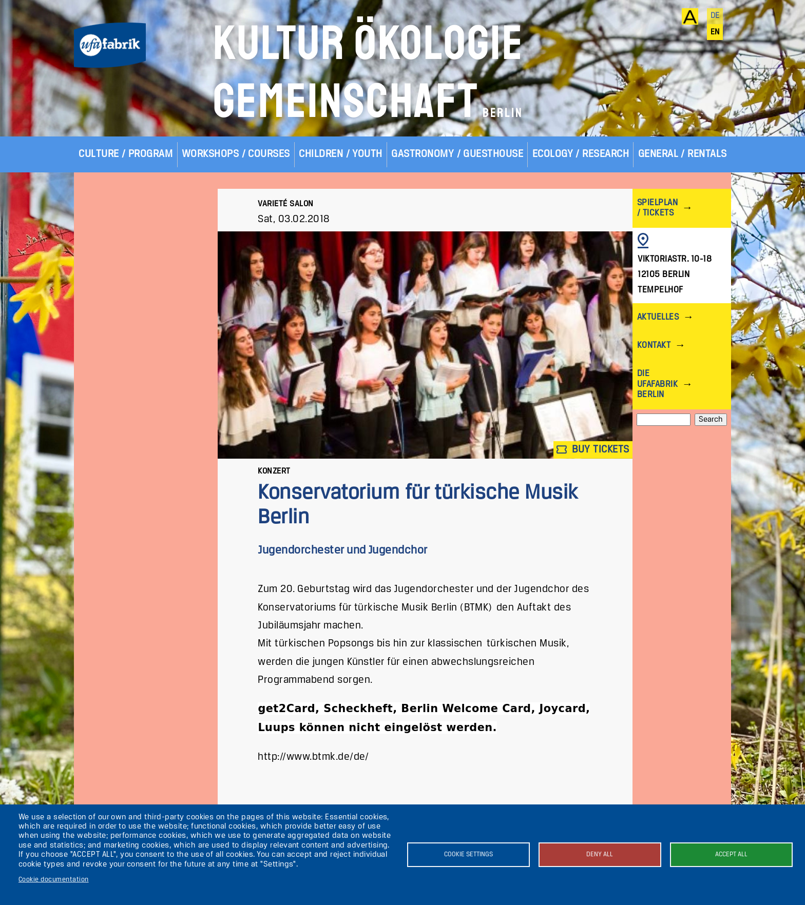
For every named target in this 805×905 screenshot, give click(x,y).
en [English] (715, 32)
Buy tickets (593, 449)
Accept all (731, 854)
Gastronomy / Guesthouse (457, 154)
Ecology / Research (580, 154)
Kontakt (653, 345)
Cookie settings (468, 854)
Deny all (599, 854)
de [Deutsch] (715, 16)
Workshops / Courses (236, 154)
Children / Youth (340, 154)
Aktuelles (658, 317)
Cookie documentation (53, 879)
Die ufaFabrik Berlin (657, 384)
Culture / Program (125, 154)
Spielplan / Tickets (657, 208)
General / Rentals (682, 154)
